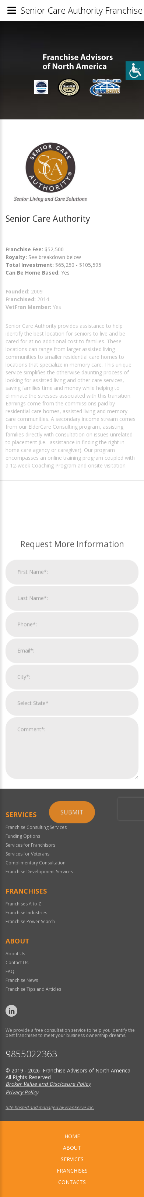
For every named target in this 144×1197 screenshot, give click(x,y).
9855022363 (31, 1053)
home (72, 1136)
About (72, 1147)
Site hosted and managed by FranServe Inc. (50, 1107)
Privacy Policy (22, 1092)
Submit (72, 1023)
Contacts (72, 1182)
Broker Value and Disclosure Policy (48, 1083)
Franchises (72, 1170)
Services (72, 1159)
